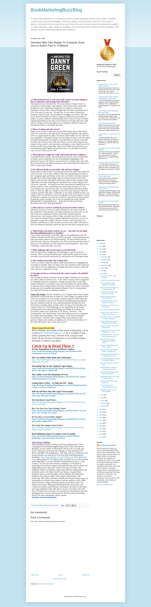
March (103, 400)
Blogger (84, 596)
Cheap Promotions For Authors (110, 280)
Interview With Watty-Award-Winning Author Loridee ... (109, 322)
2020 (101, 412)
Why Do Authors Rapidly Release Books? (108, 297)
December (104, 257)
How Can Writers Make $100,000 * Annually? (107, 284)
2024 (101, 249)
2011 (101, 437)
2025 (101, 246)
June (102, 273)
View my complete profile (104, 484)
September (104, 265)
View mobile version (60, 579)
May (102, 395)
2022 (101, 254)
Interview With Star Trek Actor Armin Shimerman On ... (109, 335)
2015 (101, 426)
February (104, 403)
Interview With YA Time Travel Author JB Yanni (108, 85)
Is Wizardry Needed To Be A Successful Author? (109, 301)
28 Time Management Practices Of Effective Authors (110, 359)
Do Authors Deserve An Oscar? (110, 310)
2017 (101, 420)
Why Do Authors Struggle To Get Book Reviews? (109, 288)
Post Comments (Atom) (46, 584)
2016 (101, 423)
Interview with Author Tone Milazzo (109, 162)
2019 (101, 415)
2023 (101, 252)
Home (60, 575)
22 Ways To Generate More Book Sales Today (108, 292)
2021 (101, 409)
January (103, 406)
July (102, 271)
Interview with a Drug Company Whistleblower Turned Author (108, 97)
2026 (101, 243)
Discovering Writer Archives (107, 123)
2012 (101, 434)
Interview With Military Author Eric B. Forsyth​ (109, 346)
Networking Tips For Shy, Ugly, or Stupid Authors (110, 377)
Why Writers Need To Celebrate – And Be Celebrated (110, 317)
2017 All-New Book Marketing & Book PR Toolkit (108, 111)
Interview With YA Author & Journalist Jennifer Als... (108, 368)
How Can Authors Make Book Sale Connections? (109, 373)
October (103, 262)
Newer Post (35, 575)
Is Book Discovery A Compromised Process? (108, 386)
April (102, 398)
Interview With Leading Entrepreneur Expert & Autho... (108, 340)
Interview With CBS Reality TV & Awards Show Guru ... (109, 355)
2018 (101, 418)
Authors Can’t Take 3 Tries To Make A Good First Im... (109, 313)
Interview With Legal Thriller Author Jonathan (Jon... (109, 350)
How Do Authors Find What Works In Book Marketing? (109, 175)
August (103, 268)
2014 (101, 429)
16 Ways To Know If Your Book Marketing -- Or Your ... (110, 331)
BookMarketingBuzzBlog (56, 9)
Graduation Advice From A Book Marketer (108, 390)
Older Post (85, 575)
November (104, 260)
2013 (101, 431)
